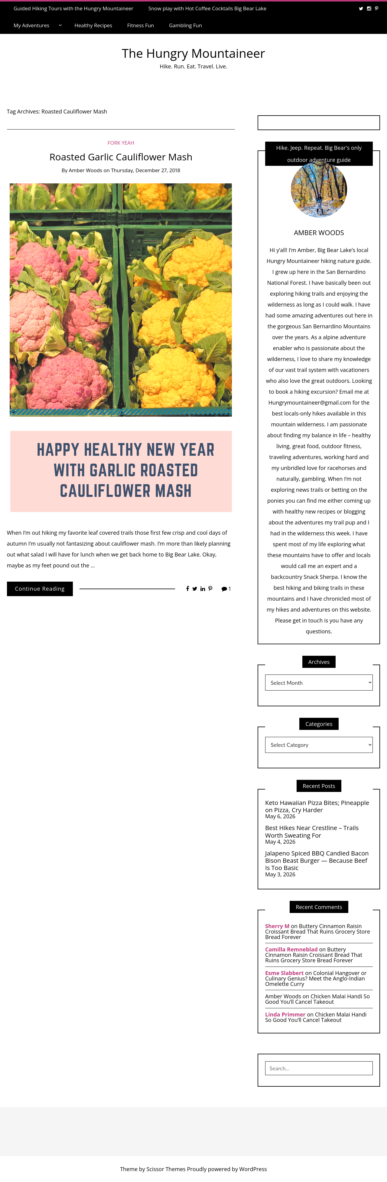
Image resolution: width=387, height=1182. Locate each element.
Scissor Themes (165, 1169)
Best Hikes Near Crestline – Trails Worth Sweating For (312, 831)
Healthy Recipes (93, 25)
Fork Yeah (121, 142)
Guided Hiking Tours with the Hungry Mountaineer (73, 8)
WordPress (253, 1169)
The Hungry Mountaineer (193, 53)
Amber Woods (85, 170)
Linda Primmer (285, 1014)
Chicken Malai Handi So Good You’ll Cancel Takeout (317, 999)
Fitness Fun (140, 25)
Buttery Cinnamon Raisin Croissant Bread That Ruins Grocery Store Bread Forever (317, 931)
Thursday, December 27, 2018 (145, 170)
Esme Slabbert (284, 973)
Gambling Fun (185, 25)
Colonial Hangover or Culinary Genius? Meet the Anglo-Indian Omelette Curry (316, 978)
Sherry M (277, 926)
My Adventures (31, 25)
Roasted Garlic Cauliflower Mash (120, 156)
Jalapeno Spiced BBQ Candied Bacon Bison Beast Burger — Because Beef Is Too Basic (317, 860)
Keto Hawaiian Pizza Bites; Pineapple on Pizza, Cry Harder (317, 806)
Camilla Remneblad (291, 949)
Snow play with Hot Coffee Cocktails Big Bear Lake (207, 8)
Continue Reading (40, 588)
